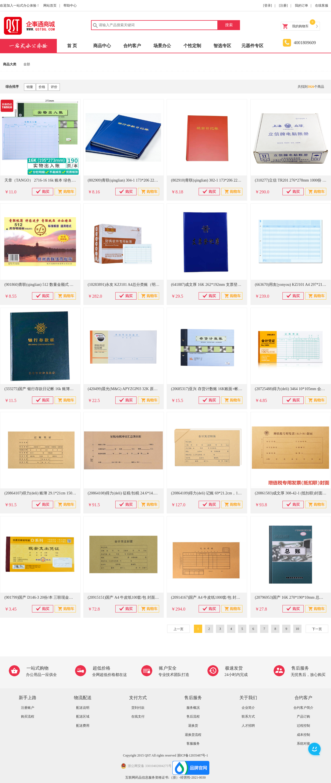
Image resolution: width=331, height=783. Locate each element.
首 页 (72, 45)
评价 (54, 87)
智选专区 (222, 45)
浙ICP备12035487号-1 (192, 755)
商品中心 (102, 45)
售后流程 (193, 716)
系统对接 (303, 743)
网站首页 (50, 5)
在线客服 (321, 5)
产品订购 (303, 716)
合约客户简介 (303, 708)
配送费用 (82, 726)
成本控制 (303, 735)
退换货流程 (193, 735)
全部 (26, 64)
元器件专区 (252, 45)
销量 (29, 87)
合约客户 (132, 45)
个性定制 (192, 45)
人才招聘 (248, 726)
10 (297, 629)
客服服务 (193, 743)
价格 (42, 87)
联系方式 (248, 716)
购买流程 (27, 716)
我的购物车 (300, 26)
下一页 (317, 629)
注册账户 (27, 708)
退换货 (193, 726)
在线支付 (138, 716)
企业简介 (248, 708)
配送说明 (82, 708)
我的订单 (301, 5)
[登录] (267, 5)
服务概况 (193, 708)
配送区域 (82, 716)
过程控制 (303, 726)
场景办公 (162, 45)
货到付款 (138, 708)
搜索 (229, 25)
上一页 (178, 629)
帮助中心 (70, 5)
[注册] (283, 5)
